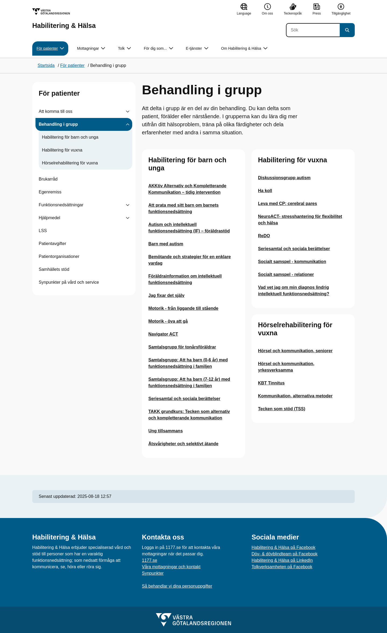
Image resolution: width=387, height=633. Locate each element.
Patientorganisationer (59, 256)
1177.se (149, 560)
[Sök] (313, 30)
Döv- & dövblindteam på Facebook (284, 554)
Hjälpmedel (49, 217)
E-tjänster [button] (197, 48)
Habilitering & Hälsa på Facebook (283, 547)
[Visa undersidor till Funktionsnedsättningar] (127, 205)
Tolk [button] (124, 48)
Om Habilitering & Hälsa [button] (244, 48)
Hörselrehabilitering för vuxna (70, 163)
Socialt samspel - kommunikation (292, 261)
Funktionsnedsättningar (61, 205)
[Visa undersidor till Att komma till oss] (127, 111)
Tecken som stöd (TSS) (281, 409)
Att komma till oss (55, 111)
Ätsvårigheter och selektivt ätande (183, 443)
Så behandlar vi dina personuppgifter (177, 586)
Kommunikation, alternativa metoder (295, 396)
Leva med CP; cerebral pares (287, 203)
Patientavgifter (52, 243)
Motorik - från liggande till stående (183, 308)
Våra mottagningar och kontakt (171, 566)
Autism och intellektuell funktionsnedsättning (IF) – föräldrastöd (189, 227)
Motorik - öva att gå (168, 321)
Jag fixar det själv (166, 295)
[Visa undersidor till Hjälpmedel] (127, 217)
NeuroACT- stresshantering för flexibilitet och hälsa (300, 219)
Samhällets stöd (54, 269)
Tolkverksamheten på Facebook (282, 566)
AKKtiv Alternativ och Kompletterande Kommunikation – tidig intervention (187, 189)
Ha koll (265, 190)
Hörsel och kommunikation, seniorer (295, 350)
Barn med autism (165, 244)
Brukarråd (48, 179)
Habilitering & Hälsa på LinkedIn (282, 560)
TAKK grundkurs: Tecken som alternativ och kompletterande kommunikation (189, 414)
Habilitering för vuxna (62, 150)
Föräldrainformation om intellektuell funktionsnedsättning (185, 279)
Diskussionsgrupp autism (284, 177)
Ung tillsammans (165, 431)
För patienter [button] (50, 48)
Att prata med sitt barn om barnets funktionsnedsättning (183, 208)
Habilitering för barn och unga (70, 137)
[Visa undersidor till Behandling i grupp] (127, 124)
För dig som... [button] (158, 48)
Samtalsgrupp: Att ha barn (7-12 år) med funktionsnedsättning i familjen (189, 382)
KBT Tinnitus (271, 383)
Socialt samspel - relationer (286, 274)
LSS (43, 230)
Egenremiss (50, 192)
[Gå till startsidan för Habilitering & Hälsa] (64, 18)
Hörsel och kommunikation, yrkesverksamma (286, 366)
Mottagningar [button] (91, 48)
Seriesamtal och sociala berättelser (184, 398)
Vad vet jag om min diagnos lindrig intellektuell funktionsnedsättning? (293, 290)
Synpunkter (153, 573)
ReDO (264, 235)
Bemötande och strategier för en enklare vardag (189, 259)
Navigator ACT (163, 334)
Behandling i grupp (58, 124)
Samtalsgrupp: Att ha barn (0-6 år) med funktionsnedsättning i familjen (188, 363)
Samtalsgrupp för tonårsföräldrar (182, 347)
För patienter (59, 93)
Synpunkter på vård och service (69, 282)
